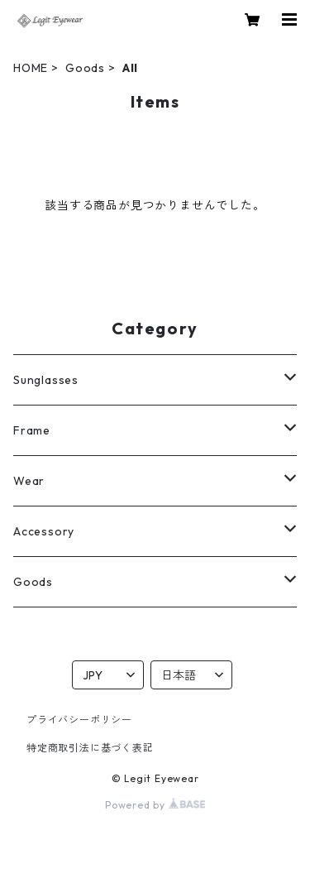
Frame (31, 430)
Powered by (155, 805)
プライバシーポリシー (79, 719)
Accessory (43, 531)
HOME (30, 67)
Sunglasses (46, 379)
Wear (29, 480)
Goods (85, 67)
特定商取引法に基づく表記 (90, 748)
